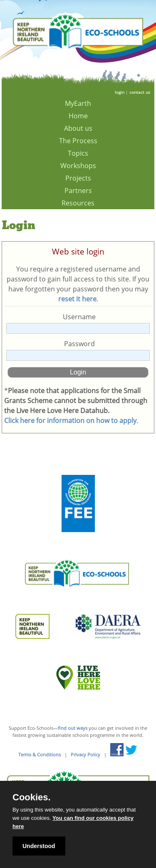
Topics (78, 153)
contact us (139, 92)
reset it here (77, 298)
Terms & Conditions (39, 754)
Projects (78, 178)
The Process (78, 140)
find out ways (72, 728)
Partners (78, 190)
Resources (78, 203)
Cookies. (31, 797)
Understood (38, 846)
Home (78, 115)
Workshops (78, 165)
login (119, 92)
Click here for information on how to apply (70, 420)
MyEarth (78, 103)
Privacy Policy (85, 754)
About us (78, 128)
